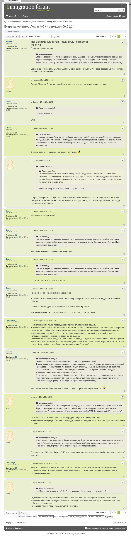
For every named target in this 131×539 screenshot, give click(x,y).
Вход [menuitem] (123, 16)
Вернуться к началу (124, 74)
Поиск (119, 10)
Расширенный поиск (123, 10)
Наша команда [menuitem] (93, 528)
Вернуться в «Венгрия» (16, 523)
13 (16, 325)
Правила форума (12, 31)
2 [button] (115, 37)
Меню (11, 16)
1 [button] (112, 37)
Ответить (10, 36)
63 (16, 46)
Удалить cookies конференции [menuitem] (113, 528)
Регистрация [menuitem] (113, 16)
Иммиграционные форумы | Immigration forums (43, 22)
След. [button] (125, 36)
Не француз (10, 320)
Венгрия (68, 22)
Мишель (9, 41)
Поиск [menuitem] (19, 16)
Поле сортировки (70, 517)
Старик (8, 101)
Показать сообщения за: (36, 517)
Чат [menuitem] (26, 16)
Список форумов (14, 22)
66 (16, 106)
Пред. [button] (109, 36)
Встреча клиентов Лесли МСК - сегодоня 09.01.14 (39, 26)
